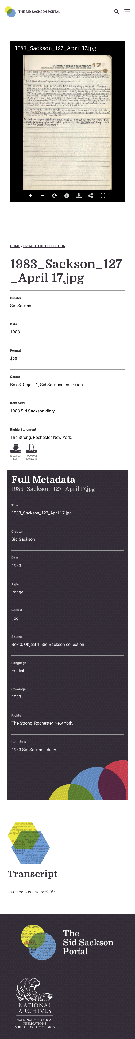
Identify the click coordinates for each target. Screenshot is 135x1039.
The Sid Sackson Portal (39, 12)
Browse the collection (44, 246)
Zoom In (31, 196)
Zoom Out (43, 196)
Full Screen (103, 195)
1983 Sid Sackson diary (32, 410)
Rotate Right (55, 196)
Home (15, 246)
